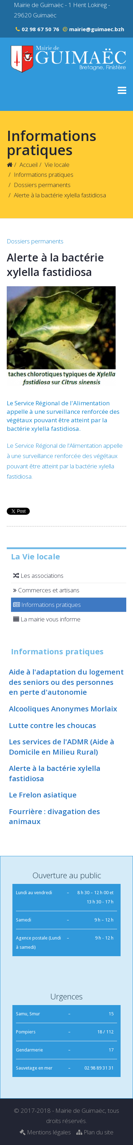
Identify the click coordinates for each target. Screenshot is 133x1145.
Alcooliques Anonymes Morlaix (63, 708)
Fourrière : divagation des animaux (54, 816)
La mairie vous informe (46, 619)
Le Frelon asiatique (43, 795)
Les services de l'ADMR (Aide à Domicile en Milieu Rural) (61, 747)
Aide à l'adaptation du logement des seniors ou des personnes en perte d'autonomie (66, 682)
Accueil (29, 164)
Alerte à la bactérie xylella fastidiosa (54, 773)
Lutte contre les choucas (52, 725)
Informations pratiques (43, 174)
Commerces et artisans (45, 590)
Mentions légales (45, 1132)
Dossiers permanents (42, 185)
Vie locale (57, 164)
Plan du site (94, 1132)
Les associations (37, 575)
